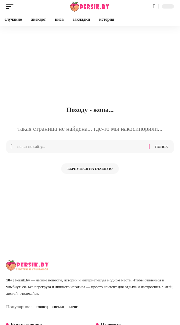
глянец (42, 307)
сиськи (58, 307)
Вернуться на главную (90, 168)
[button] (11, 6)
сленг (73, 307)
